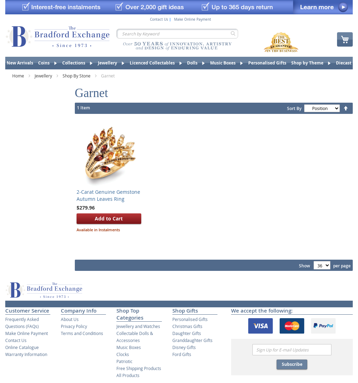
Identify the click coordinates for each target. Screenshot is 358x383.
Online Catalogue (22, 347)
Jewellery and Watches (138, 326)
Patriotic (124, 361)
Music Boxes (128, 347)
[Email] (291, 349)
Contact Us (159, 19)
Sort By (294, 108)
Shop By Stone (77, 75)
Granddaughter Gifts (192, 340)
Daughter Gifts (186, 333)
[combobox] (177, 34)
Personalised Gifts (190, 319)
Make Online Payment (192, 19)
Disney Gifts (184, 347)
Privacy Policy (74, 326)
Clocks (122, 354)
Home (18, 75)
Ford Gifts (181, 354)
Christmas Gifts (187, 326)
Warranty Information (26, 354)
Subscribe (292, 364)
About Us (70, 319)
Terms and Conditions (82, 333)
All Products (127, 375)
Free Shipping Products (138, 368)
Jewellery (44, 75)
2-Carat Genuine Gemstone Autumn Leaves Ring (108, 195)
